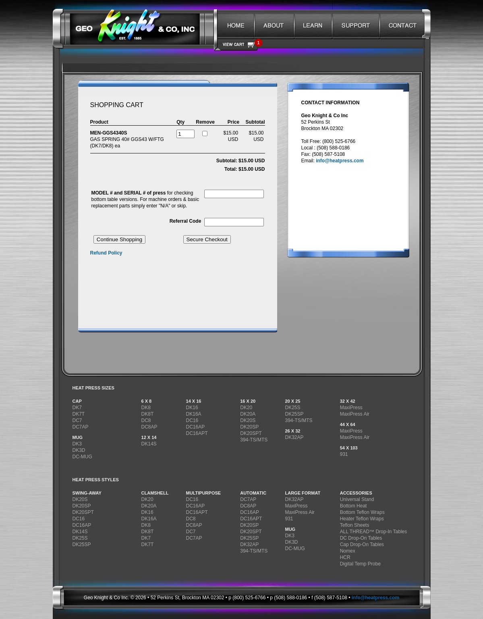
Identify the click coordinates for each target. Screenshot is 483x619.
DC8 (146, 420)
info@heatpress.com (339, 161)
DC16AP (195, 427)
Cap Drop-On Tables (362, 544)
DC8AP (149, 427)
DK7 (77, 407)
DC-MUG (82, 457)
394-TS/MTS (253, 440)
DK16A (193, 414)
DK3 (77, 444)
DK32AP (294, 437)
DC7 (77, 420)
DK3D (79, 450)
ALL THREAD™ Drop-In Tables (373, 531)
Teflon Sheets (354, 525)
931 (344, 454)
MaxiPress (351, 407)
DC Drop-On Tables (361, 538)
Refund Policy (106, 253)
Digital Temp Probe (360, 564)
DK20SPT (250, 433)
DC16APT (197, 433)
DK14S (149, 444)
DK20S (247, 420)
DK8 (146, 407)
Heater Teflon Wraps (362, 519)
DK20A (247, 414)
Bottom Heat (353, 506)
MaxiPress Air (354, 414)
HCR (345, 557)
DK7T (79, 414)
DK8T (147, 414)
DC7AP (81, 427)
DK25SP (294, 414)
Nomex (347, 551)
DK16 (192, 407)
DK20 (246, 407)
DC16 (192, 420)
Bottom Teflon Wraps (362, 512)
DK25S (292, 407)
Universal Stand (357, 499)
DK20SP (249, 427)
